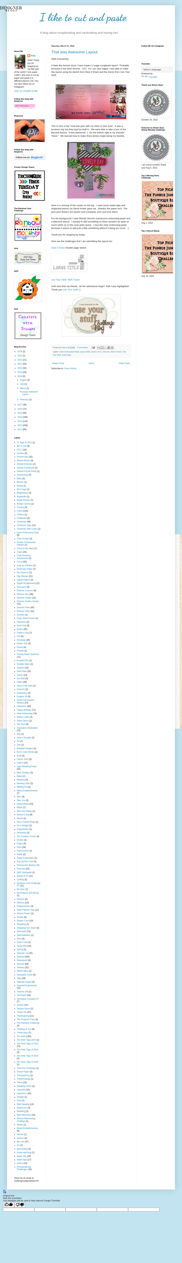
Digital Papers (23, 580)
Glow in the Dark (25, 685)
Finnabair (21, 640)
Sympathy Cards (25, 974)
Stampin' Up (22, 953)
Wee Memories (24, 1115)
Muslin (20, 818)
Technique (22, 995)
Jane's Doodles (24, 737)
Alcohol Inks (22, 457)
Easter (20, 629)
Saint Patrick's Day (25, 910)
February (24, 399)
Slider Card (22, 942)
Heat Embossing (24, 713)
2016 (20, 409)
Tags (19, 978)
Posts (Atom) (70, 368)
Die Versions (23, 572)
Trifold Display (23, 1079)
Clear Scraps (23, 538)
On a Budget (23, 825)
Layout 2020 (22, 759)
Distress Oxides (24, 598)
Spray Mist (22, 946)
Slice (19, 938)
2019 (20, 372)
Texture (20, 1005)
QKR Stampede (24, 872)
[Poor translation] (20, 1205)
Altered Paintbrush (25, 468)
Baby (19, 478)
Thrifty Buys (22, 1032)
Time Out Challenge (26, 1068)
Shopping (21, 924)
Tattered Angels (24, 982)
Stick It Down (58, 247)
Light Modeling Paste (27, 766)
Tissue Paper (23, 1071)
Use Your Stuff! (70, 289)
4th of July (22, 446)
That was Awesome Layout (74, 52)
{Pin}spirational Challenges (24, 1168)
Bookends (21, 496)
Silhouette (21, 931)
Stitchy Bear (22, 971)
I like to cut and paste (83, 17)
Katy (33, 55)
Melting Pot (22, 787)
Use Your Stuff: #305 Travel (65, 279)
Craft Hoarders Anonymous (24, 556)
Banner (20, 482)
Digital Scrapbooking (26, 583)
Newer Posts (58, 363)
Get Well (21, 678)
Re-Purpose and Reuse (28, 893)
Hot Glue (21, 724)
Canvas (20, 507)
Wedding (21, 1111)
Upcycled (21, 1089)
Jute (19, 744)
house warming (24, 1152)
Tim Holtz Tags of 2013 (27, 1043)
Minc (19, 796)
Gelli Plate (22, 671)
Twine (19, 1082)
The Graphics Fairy (26, 1019)
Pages (20, 843)
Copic (19, 552)
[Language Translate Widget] (159, 69)
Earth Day (21, 625)
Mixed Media (23, 804)
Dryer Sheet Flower (26, 618)
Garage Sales (23, 664)
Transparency (23, 1075)
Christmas (21, 521)
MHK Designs (23, 772)
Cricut (19, 561)
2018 (20, 376)
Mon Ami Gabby (24, 811)
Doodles (21, 614)
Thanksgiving (23, 1016)
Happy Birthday (24, 710)
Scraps (20, 917)
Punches (21, 868)
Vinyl (19, 1100)
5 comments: (83, 347)
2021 (20, 364)
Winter (20, 1124)
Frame (20, 647)
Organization (23, 829)
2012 (20, 425)
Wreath (20, 1134)
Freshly (20, 651)
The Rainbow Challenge (28, 1023)
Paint (19, 847)
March (23, 388)
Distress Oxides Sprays (28, 601)
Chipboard (22, 518)
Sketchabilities (23, 935)
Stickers (20, 967)
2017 (20, 404)
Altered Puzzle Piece (26, 471)
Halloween (22, 706)
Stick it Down (116, 352)
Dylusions (21, 622)
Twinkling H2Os (24, 1086)
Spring (20, 949)
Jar (18, 741)
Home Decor (23, 720)
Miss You (21, 800)
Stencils (106, 352)
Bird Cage (21, 489)
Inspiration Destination (27, 728)
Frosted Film (23, 660)
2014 (20, 417)
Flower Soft (22, 643)
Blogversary (22, 493)
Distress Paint (23, 607)
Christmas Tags (24, 525)
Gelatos (20, 667)
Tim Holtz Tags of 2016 (27, 1062)
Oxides (20, 840)
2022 (20, 360)
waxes (20, 1163)
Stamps (20, 956)
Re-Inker (21, 889)
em (18, 1145)
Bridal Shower (23, 500)
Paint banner (23, 850)
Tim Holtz (21, 1036)
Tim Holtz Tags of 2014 (27, 1049)
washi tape (66, 355)
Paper (19, 854)
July (22, 384)
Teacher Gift (22, 991)
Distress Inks (23, 594)
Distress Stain (23, 611)
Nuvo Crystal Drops (26, 822)
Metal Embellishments (27, 790)
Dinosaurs (21, 587)
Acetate (20, 453)
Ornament (21, 832)
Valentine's (22, 1093)
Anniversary (22, 475)
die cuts (20, 1141)
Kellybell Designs (25, 748)
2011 (20, 429)
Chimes (20, 514)
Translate (149, 77)
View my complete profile (26, 91)
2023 (20, 355)
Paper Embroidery (25, 858)
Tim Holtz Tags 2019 (26, 1040)
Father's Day (23, 633)
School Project (23, 913)
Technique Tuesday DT (28, 999)
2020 (20, 368)
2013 (20, 421)
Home (91, 363)
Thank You (22, 1012)
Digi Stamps (22, 576)
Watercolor (22, 1107)
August (23, 380)
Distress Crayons (25, 590)
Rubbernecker (23, 906)
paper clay (22, 1156)
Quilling (20, 879)
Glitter (19, 682)
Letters (20, 763)
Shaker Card (23, 920)
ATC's (19, 449)
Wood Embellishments (27, 1128)
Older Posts (124, 363)
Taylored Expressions (27, 985)
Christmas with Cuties (27, 529)
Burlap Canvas (24, 504)
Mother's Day (23, 814)
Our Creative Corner (26, 836)
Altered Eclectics (25, 464)
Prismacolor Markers (26, 865)
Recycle (20, 899)
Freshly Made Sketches (28, 654)
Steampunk (22, 960)
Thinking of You (24, 1029)
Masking (21, 779)
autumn (20, 1138)
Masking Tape (23, 783)
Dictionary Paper (25, 569)
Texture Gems (23, 1008)
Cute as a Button (25, 565)
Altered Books (23, 460)
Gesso (20, 675)
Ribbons (21, 902)
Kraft (19, 755)
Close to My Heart (25, 548)
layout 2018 (85, 352)
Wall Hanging (23, 1104)
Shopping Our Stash (26, 928)
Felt (18, 636)
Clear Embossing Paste (69, 352)
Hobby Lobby (23, 717)
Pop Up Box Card (25, 861)
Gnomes (21, 689)
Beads (20, 486)
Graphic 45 (22, 696)
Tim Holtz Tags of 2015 (27, 1056)
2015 (20, 413)
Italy (19, 734)
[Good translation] (8, 1205)
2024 (20, 351)
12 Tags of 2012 (24, 442)
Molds (19, 807)
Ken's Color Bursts (25, 752)
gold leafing (22, 1149)
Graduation (22, 693)
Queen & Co (96, 352)
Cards (19, 511)
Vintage (20, 1097)
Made (19, 776)
